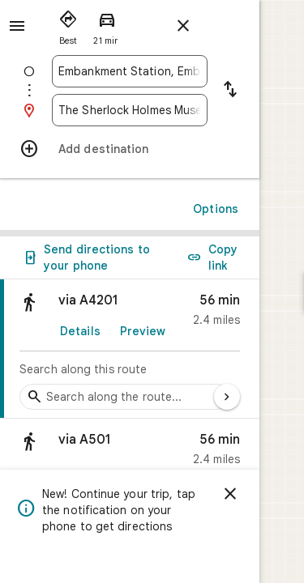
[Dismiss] (275, 494)
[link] (152, 349)
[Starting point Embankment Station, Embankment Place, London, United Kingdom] (152, 71)
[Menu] (17, 25)
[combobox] (152, 71)
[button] (152, 453)
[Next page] (272, 397)
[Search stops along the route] (124, 396)
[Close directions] (183, 25)
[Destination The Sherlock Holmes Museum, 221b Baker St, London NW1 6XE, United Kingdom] (152, 110)
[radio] (68, 24)
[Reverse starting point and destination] (275, 90)
